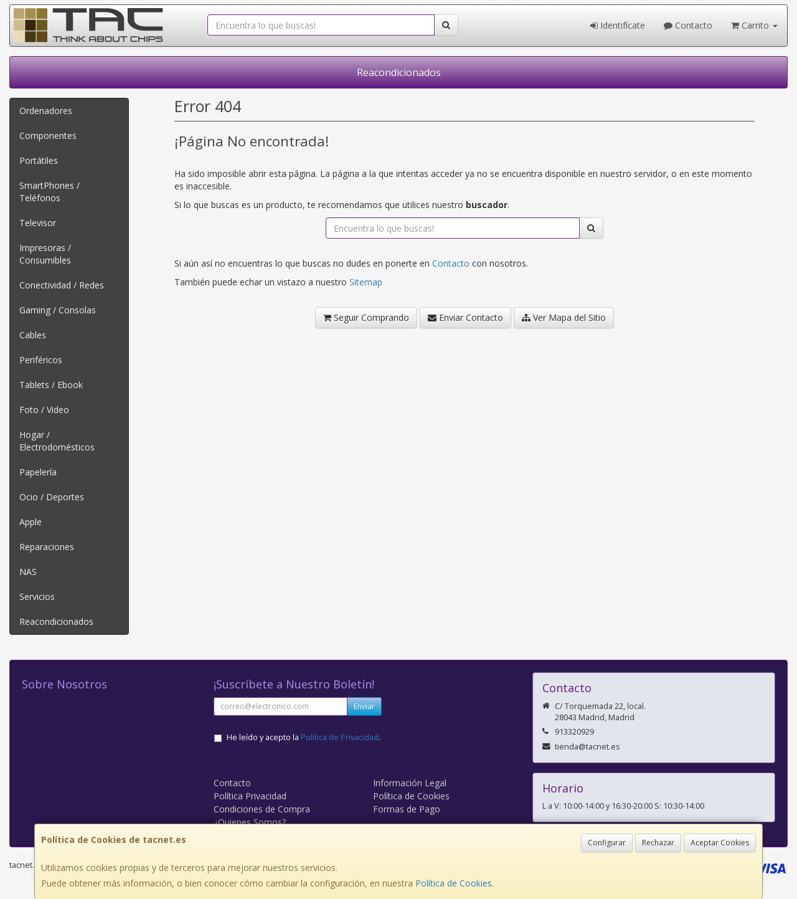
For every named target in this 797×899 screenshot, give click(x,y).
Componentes (48, 135)
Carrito (754, 25)
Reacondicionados (399, 72)
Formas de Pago (406, 809)
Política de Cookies (453, 883)
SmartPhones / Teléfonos (49, 191)
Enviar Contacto (465, 317)
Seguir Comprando (366, 317)
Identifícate (617, 25)
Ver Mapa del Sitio (564, 317)
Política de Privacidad (340, 737)
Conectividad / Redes (61, 285)
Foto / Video (44, 410)
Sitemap (365, 282)
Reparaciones (46, 547)
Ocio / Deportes (51, 497)
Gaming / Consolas (57, 310)
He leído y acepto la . (303, 737)
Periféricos (40, 360)
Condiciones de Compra (262, 809)
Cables (32, 335)
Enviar (364, 706)
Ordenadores (45, 111)
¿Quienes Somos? (250, 822)
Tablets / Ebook (51, 385)
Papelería (38, 472)
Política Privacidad (250, 796)
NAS (28, 572)
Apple (30, 522)
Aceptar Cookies (720, 842)
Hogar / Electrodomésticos (57, 441)
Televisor (37, 223)
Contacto (688, 25)
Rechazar (658, 842)
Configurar (607, 842)
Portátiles (38, 160)
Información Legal (409, 783)
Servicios (37, 596)
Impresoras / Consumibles (45, 254)
